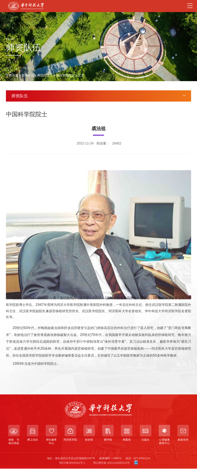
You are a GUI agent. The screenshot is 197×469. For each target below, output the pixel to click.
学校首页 (12, 75)
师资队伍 (28, 75)
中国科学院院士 (63, 75)
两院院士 (43, 75)
